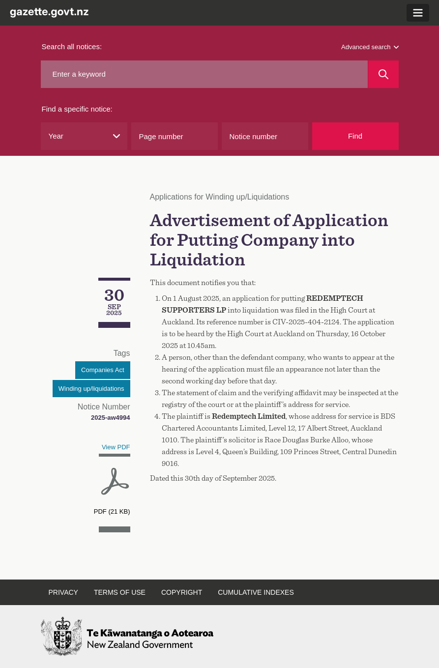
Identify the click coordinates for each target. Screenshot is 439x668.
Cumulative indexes (256, 592)
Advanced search (369, 47)
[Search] (383, 74)
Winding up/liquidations (91, 388)
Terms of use (120, 592)
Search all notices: (72, 46)
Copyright (181, 592)
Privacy (63, 592)
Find (355, 136)
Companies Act (102, 370)
